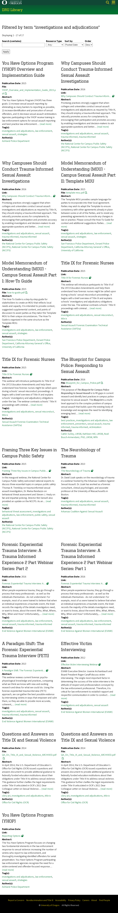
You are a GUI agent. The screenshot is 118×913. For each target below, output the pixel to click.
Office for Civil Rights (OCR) (15, 802)
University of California (72, 250)
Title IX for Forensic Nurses (74, 278)
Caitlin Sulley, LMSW (71, 434)
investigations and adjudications (18, 131)
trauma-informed (87, 137)
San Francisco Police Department (77, 243)
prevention (80, 423)
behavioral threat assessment (17, 511)
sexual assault (9, 134)
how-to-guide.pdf (16, 292)
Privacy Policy (74, 900)
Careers (85, 900)
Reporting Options (11, 836)
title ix (64, 318)
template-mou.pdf (75, 192)
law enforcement (43, 131)
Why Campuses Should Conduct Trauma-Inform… (86, 96)
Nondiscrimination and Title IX (39, 900)
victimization (95, 427)
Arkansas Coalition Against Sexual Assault (82, 511)
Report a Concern (16, 900)
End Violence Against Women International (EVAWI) (28, 631)
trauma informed (69, 137)
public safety (41, 515)
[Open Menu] (113, 2)
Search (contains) (11, 41)
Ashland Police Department (16, 141)
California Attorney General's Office (91, 247)
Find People (104, 900)
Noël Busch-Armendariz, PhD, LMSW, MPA (85, 435)
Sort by (69, 41)
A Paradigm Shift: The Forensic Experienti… (23, 670)
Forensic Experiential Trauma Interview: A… (24, 583)
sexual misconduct (103, 315)
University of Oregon (50, 905)
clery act (6, 795)
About (94, 900)
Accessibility (60, 900)
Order (88, 41)
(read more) (46, 124)
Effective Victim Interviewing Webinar (79, 664)
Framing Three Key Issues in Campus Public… (25, 471)
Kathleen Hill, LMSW (93, 434)
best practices (68, 420)
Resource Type (54, 41)
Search (107, 2)
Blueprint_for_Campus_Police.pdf (83, 383)
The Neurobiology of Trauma (75, 471)
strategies (22, 134)
